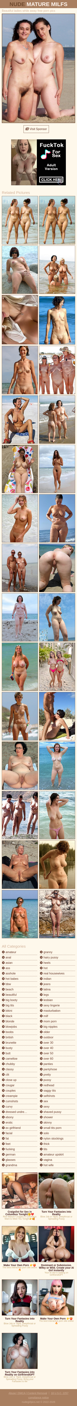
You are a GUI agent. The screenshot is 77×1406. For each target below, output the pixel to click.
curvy (7, 1106)
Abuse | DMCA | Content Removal (28, 1393)
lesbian (46, 1000)
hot (44, 968)
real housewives (52, 973)
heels (45, 962)
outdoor (46, 1037)
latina (45, 989)
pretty (45, 1074)
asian (7, 962)
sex (44, 1101)
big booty (9, 1000)
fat (5, 1138)
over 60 (46, 1058)
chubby (8, 1064)
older (45, 1032)
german (9, 1154)
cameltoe (9, 1058)
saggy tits (48, 1090)
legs (44, 994)
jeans (45, 984)
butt (6, 1053)
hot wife (47, 1165)
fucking (8, 1149)
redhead (47, 1085)
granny (46, 952)
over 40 (46, 1048)
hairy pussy (49, 957)
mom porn (48, 1021)
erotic (7, 1122)
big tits (8, 1005)
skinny (46, 1122)
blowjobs (9, 1026)
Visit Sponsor (36, 129)
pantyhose (48, 1069)
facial (7, 1133)
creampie (10, 1095)
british (7, 1037)
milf (44, 1016)
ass (6, 968)
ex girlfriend (11, 1127)
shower (46, 1117)
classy (8, 1069)
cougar (8, 1085)
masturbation (50, 1010)
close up (9, 1079)
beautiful (9, 994)
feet (6, 1143)
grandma (9, 1165)
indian (45, 978)
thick (44, 1143)
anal (6, 957)
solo (44, 1133)
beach (8, 989)
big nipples (48, 1026)
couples (9, 1090)
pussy (45, 1079)
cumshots (10, 1101)
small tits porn (50, 1127)
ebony (8, 1117)
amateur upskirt (52, 1154)
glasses (9, 1159)
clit (5, 1074)
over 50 (46, 1053)
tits (43, 1149)
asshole (9, 973)
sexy (44, 1106)
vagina (46, 1159)
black (7, 1016)
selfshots (47, 1095)
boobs (8, 1032)
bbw (6, 984)
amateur (9, 952)
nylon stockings (51, 1138)
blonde (8, 1021)
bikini (7, 1010)
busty (7, 1048)
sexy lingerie (50, 1005)
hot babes (10, 978)
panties (46, 1064)
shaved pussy (50, 1111)
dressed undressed (16, 1111)
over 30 (46, 1042)
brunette (9, 1042)
